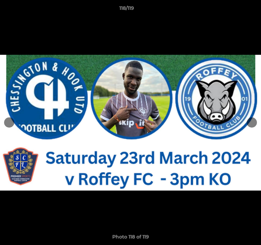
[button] (236, 10)
